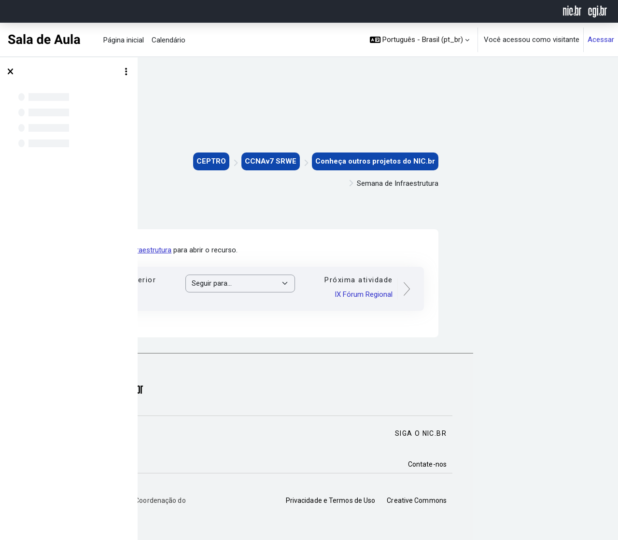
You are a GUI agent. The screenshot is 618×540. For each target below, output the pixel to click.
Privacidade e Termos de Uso (468, 500)
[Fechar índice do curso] (10, 72)
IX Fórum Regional (501, 294)
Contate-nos (565, 464)
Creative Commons (554, 500)
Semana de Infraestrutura (268, 250)
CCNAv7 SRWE (408, 161)
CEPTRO (349, 161)
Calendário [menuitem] (168, 40)
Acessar (601, 39)
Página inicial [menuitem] (123, 40)
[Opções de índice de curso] (126, 72)
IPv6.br (236, 294)
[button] (420, 39)
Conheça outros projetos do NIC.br (513, 161)
